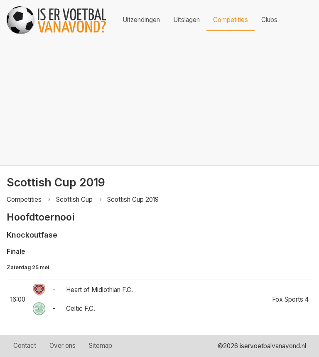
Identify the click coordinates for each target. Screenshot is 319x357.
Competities (230, 20)
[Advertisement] (159, 103)
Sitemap (100, 346)
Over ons (62, 346)
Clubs (269, 20)
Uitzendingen (141, 20)
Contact (24, 346)
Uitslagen (186, 20)
